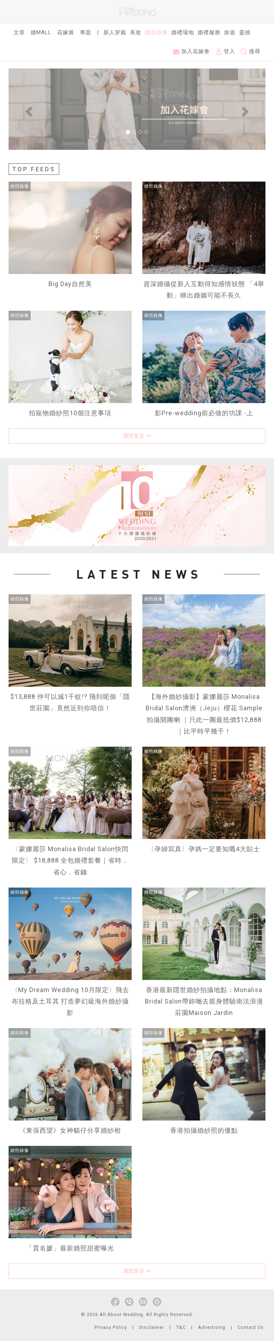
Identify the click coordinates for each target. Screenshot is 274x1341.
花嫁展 (65, 32)
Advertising (211, 1327)
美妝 (135, 32)
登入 (225, 51)
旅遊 (229, 32)
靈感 (244, 32)
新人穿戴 (114, 32)
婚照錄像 (156, 32)
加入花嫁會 (191, 51)
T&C (181, 1327)
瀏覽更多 (137, 436)
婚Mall (41, 32)
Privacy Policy (111, 1327)
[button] (28, 108)
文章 (19, 32)
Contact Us (251, 1327)
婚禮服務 (209, 32)
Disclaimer (151, 1327)
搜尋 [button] (250, 51)
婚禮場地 (182, 32)
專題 (85, 32)
